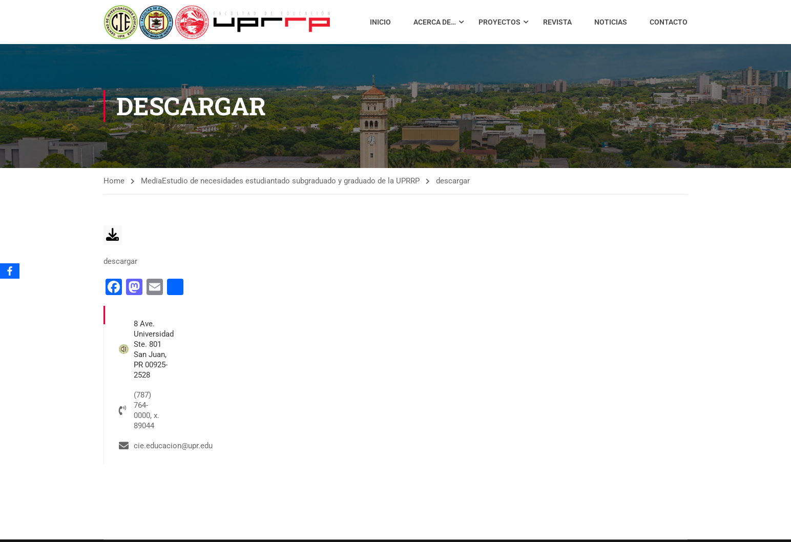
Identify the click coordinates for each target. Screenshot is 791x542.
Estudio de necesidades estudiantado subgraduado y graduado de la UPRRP (291, 181)
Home (113, 181)
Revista (557, 22)
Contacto (669, 22)
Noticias (610, 22)
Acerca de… (434, 22)
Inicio (380, 22)
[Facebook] (9, 271)
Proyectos (499, 22)
